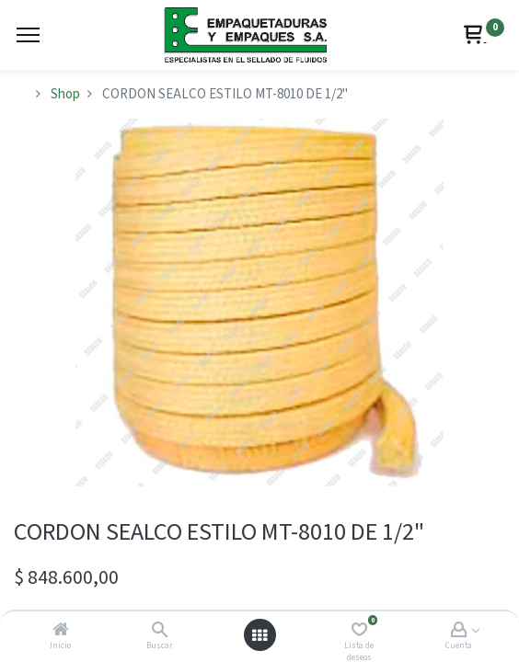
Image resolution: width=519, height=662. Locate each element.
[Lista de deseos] (359, 631)
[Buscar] (159, 631)
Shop (65, 94)
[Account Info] (458, 631)
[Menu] (28, 35)
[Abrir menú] (259, 635)
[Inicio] (60, 631)
